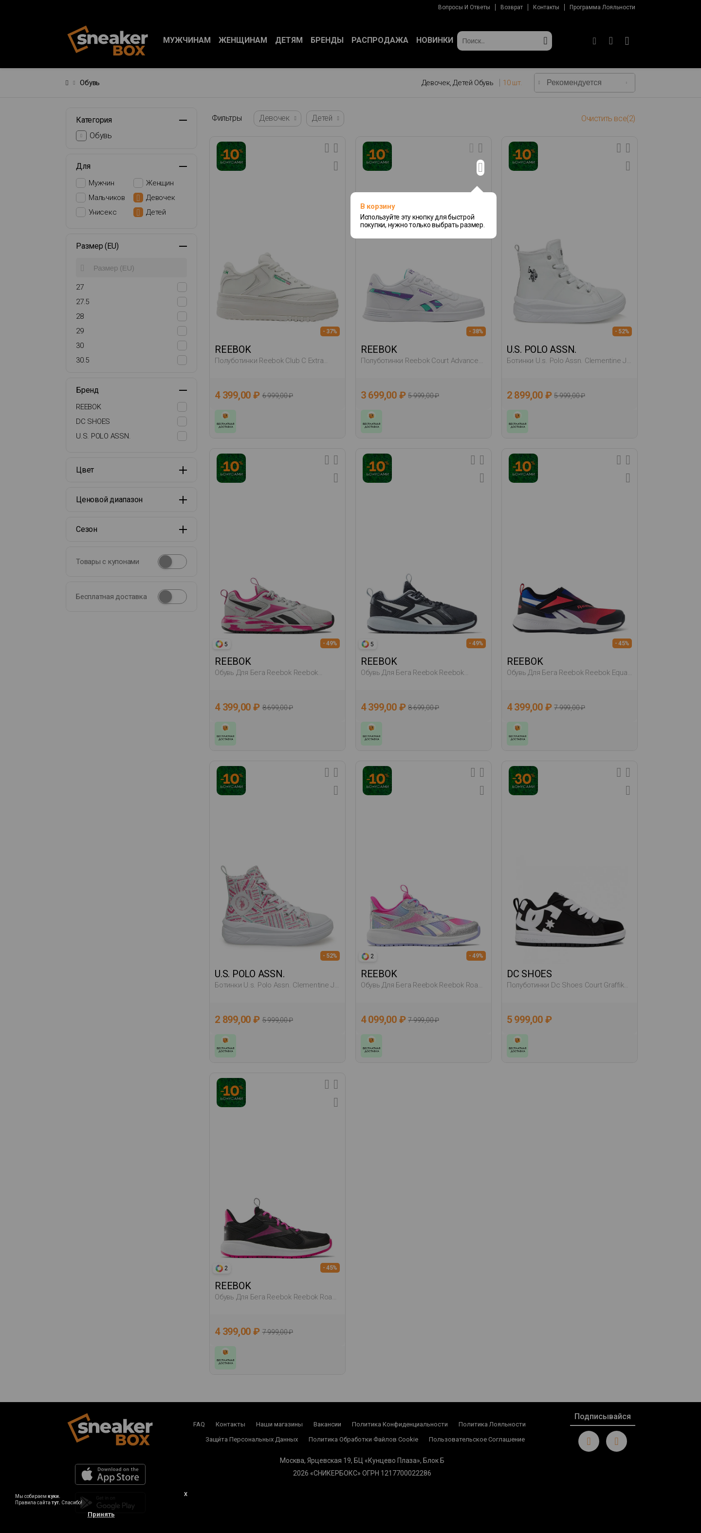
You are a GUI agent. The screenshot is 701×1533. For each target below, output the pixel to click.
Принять (101, 1514)
